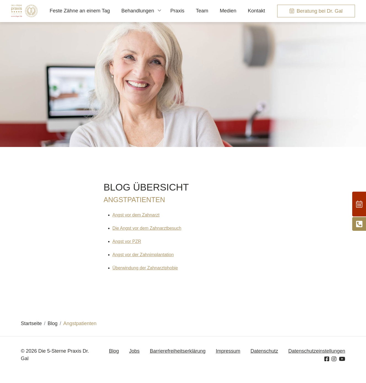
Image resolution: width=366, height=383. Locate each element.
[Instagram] (334, 359)
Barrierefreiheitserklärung (177, 351)
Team (202, 11)
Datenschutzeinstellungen (316, 351)
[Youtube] (342, 359)
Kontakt (256, 11)
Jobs (134, 351)
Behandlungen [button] (137, 11)
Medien (228, 11)
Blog (114, 351)
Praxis (177, 11)
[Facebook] (326, 359)
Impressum (228, 351)
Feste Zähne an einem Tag (80, 11)
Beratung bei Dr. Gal (320, 11)
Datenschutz (264, 351)
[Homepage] (24, 11)
